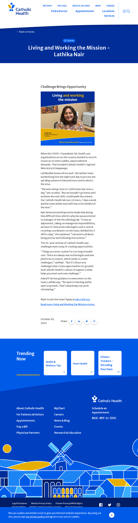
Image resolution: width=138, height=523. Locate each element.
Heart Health (77, 360)
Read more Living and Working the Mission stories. (68, 304)
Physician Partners (28, 429)
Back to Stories (26, 31)
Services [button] (109, 15)
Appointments (25, 417)
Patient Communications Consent (45, 504)
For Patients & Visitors (30, 411)
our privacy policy (35, 516)
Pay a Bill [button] (62, 6)
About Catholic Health (30, 405)
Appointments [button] (84, 11)
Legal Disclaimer (19, 500)
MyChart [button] (47, 6)
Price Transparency (74, 504)
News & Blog (62, 417)
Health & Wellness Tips (51, 360)
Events (58, 423)
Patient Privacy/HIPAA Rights (69, 500)
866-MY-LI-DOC (104, 415)
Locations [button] (108, 11)
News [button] (98, 6)
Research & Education (67, 429)
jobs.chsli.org (82, 299)
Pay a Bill (21, 423)
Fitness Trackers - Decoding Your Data (106, 360)
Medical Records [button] (81, 6)
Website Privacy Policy (41, 500)
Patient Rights (19, 504)
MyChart (59, 405)
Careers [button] (110, 6)
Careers (59, 411)
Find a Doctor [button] (59, 11)
